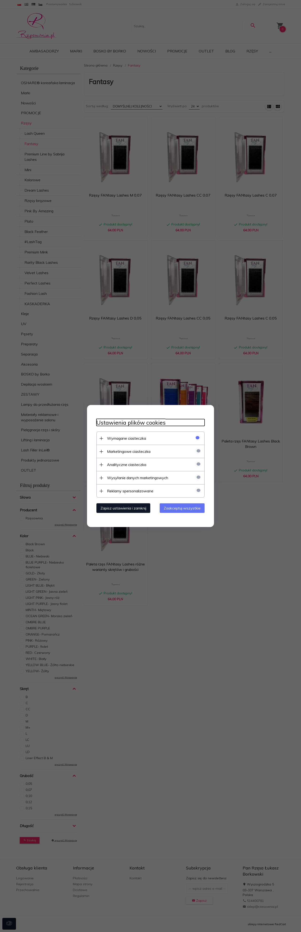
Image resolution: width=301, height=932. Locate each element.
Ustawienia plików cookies (131, 422)
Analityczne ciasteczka (126, 464)
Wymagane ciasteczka (126, 438)
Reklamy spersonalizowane (130, 491)
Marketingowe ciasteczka (128, 451)
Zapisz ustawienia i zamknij (123, 508)
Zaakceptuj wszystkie (182, 508)
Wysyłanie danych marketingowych (137, 477)
